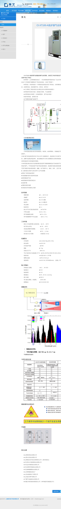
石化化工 (5, 38)
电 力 (4, 49)
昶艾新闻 (41, 10)
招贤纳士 (48, 10)
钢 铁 (1, 22)
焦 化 (3, 24)
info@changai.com (39, 499)
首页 (7, 10)
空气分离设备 (6, 45)
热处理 (1, 27)
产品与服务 (21, 10)
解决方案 (28, 10)
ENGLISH (53, 4)
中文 (48, 4)
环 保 (4, 41)
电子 (4, 34)
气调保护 (5, 30)
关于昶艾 (14, 10)
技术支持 (35, 10)
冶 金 (4, 18)
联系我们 (55, 10)
